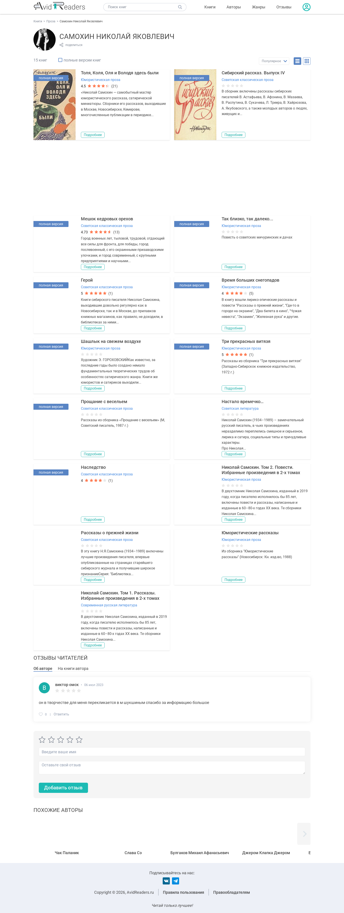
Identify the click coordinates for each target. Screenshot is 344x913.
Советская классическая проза (248, 80)
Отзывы (283, 7)
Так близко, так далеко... (247, 218)
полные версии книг (82, 60)
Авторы (234, 7)
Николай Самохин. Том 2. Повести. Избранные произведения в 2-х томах (261, 470)
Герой (87, 280)
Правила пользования (183, 892)
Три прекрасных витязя (246, 341)
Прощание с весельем (104, 401)
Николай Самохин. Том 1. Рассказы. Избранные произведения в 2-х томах (120, 595)
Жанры (258, 7)
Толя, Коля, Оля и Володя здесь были (119, 72)
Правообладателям (231, 892)
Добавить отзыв (63, 788)
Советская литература (240, 408)
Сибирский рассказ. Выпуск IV (253, 72)
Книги (209, 7)
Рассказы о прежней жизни (109, 532)
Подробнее (93, 135)
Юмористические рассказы (250, 532)
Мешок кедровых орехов (107, 218)
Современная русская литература (109, 605)
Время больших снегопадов (250, 280)
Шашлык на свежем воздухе (111, 341)
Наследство (93, 467)
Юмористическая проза (100, 80)
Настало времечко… (243, 401)
